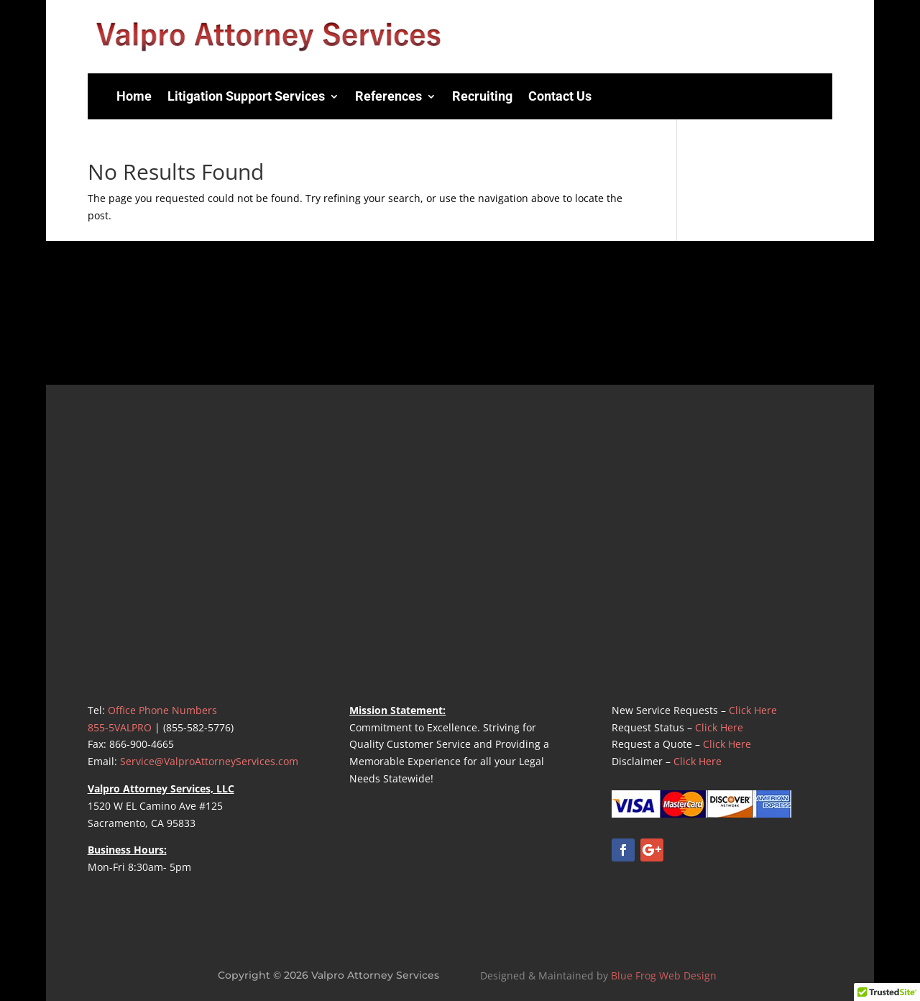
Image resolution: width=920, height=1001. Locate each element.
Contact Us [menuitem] (560, 96)
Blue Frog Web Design (664, 975)
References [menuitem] (388, 96)
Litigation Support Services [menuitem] (246, 96)
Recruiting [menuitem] (482, 96)
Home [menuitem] (134, 96)
